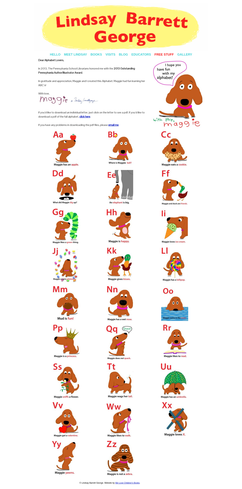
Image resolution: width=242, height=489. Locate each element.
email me (113, 125)
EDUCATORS (141, 54)
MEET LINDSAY (75, 54)
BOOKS (96, 54)
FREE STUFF (164, 54)
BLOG (123, 54)
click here (84, 116)
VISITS (110, 54)
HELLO (55, 54)
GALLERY (184, 54)
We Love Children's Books (127, 483)
